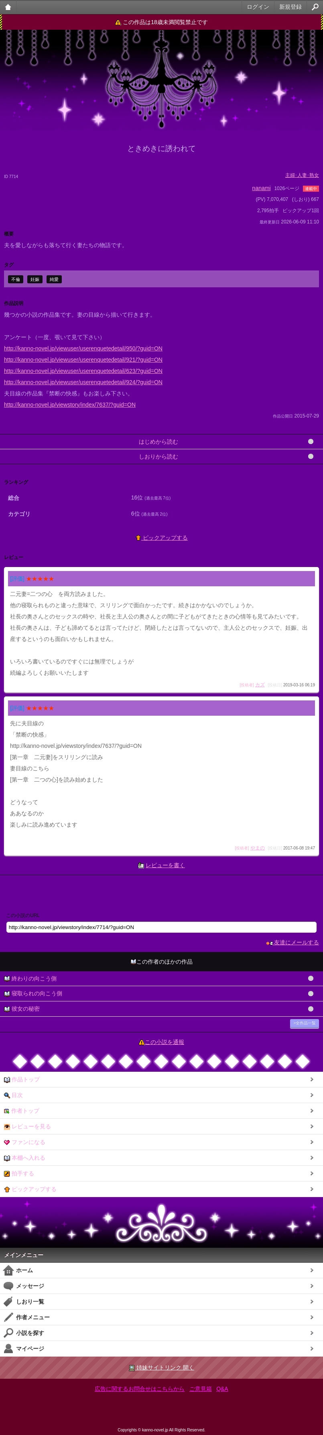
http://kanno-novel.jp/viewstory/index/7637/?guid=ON (70, 404)
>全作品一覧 (304, 1023)
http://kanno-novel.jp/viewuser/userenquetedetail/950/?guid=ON (83, 348)
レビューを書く (165, 865)
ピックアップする (161, 537)
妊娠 (34, 279)
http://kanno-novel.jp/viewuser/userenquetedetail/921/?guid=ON (83, 359)
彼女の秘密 (22, 1008)
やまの (257, 848)
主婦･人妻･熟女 (302, 175)
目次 (13, 1095)
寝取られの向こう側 (33, 993)
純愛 (54, 279)
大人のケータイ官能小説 (8, 7)
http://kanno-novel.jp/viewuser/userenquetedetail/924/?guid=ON (83, 382)
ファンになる (24, 1142)
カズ (260, 685)
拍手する (19, 1173)
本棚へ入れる (24, 1158)
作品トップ (22, 1079)
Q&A (222, 1389)
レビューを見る (27, 1126)
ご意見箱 (200, 1389)
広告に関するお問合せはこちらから (140, 1389)
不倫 (15, 279)
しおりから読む (158, 456)
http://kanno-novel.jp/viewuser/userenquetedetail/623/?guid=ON (83, 371)
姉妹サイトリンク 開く (161, 1367)
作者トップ (21, 1110)
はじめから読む (158, 441)
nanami (261, 188)
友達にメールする (292, 942)
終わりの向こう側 (30, 978)
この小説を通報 (164, 1042)
